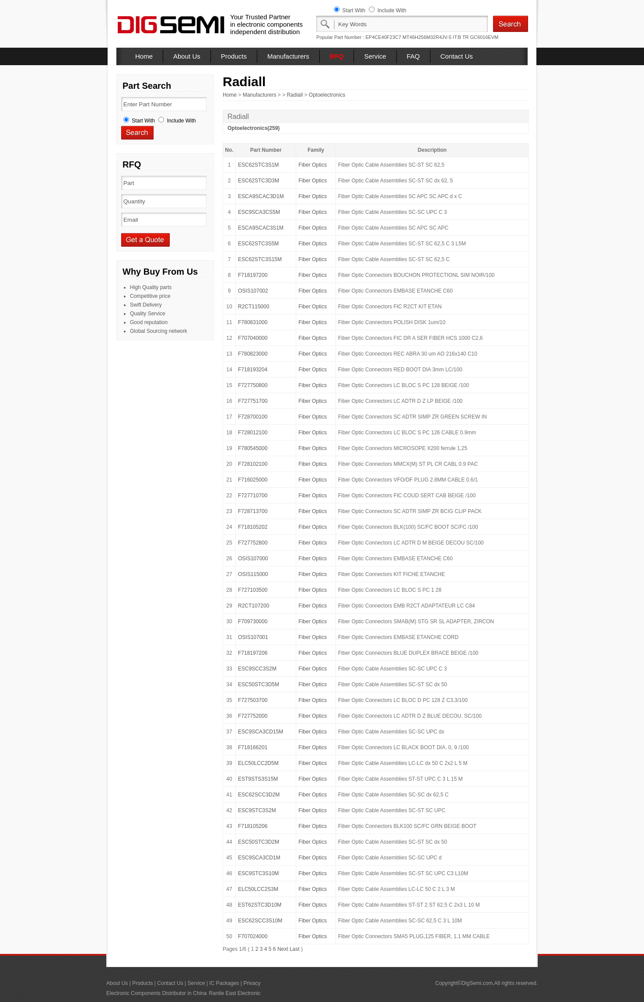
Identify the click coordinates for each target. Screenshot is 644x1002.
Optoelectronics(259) (254, 128)
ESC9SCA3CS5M (259, 212)
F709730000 (252, 621)
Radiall (295, 95)
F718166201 (252, 747)
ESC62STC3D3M (258, 181)
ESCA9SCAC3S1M (261, 228)
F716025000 (252, 480)
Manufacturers (288, 56)
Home (144, 56)
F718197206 (252, 653)
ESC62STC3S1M (258, 165)
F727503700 (252, 700)
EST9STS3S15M (258, 779)
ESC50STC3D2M (258, 842)
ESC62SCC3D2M (259, 795)
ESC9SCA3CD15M (260, 732)
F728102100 (252, 464)
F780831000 (252, 322)
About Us (186, 56)
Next (282, 949)
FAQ (413, 56)
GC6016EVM (484, 37)
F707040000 (252, 338)
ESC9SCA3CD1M (259, 858)
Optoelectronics (327, 95)
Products (234, 56)
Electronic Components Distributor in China (156, 993)
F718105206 (252, 826)
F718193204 (252, 370)
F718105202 (252, 527)
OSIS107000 (253, 558)
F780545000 (252, 448)
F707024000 (252, 936)
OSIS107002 (253, 291)
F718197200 (252, 275)
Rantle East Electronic (234, 993)
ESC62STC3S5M (258, 244)
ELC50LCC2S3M (258, 889)
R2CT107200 (253, 606)
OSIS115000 (253, 574)
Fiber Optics (312, 165)
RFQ (337, 56)
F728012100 (252, 432)
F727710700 (252, 495)
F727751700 (252, 401)
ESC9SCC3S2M (257, 669)
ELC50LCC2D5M (258, 763)
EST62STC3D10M (259, 905)
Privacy (251, 983)
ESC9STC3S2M (257, 810)
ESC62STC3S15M (260, 259)
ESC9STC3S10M (258, 873)
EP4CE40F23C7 (383, 37)
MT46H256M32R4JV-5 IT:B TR (435, 37)
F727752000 (252, 716)
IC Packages (224, 983)
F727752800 (252, 543)
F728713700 (252, 511)
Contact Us (457, 56)
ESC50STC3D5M (258, 684)
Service (375, 56)
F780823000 (252, 354)
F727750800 (252, 385)
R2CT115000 (253, 307)
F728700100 (252, 417)
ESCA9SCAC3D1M (261, 196)
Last (295, 949)
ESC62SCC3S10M (260, 921)
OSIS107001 (253, 637)
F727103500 (252, 590)
